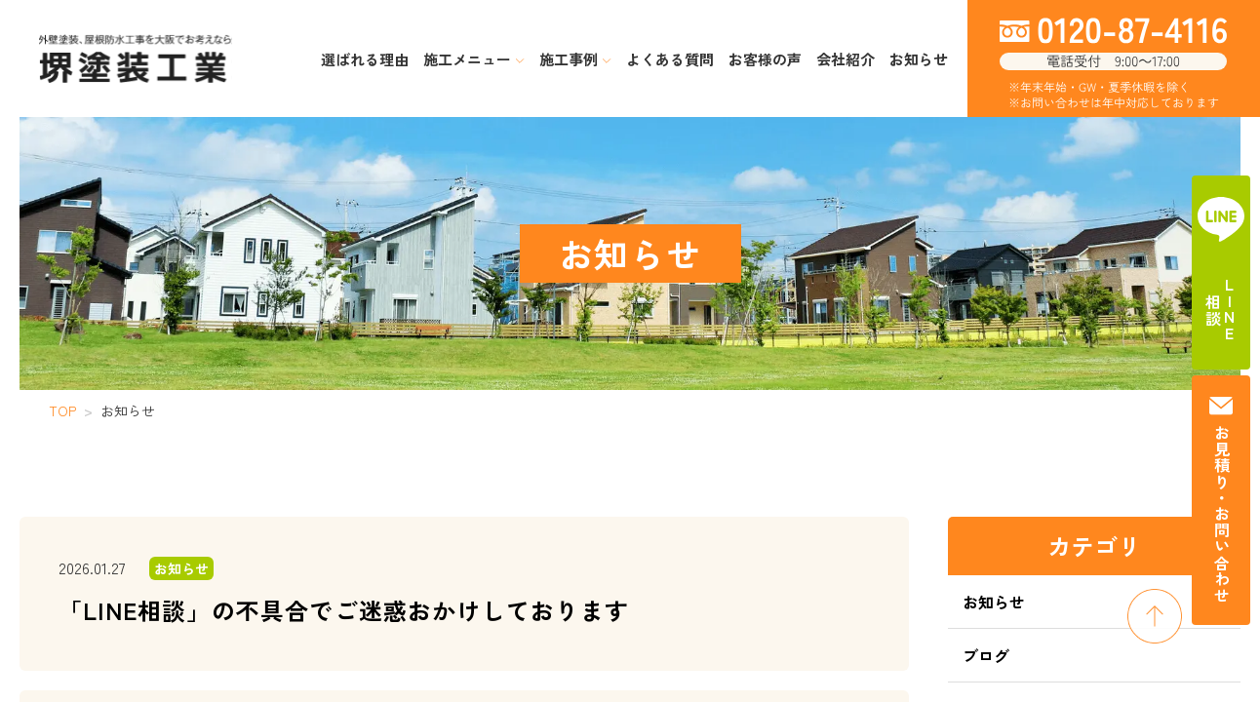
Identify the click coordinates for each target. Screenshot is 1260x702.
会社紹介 (845, 59)
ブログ (986, 655)
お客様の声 (765, 59)
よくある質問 (670, 59)
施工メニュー (474, 59)
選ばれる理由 (365, 59)
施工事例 (575, 59)
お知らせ (918, 59)
